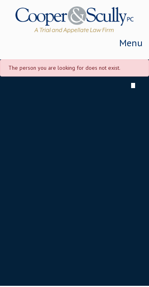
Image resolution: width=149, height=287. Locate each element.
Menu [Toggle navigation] (131, 43)
